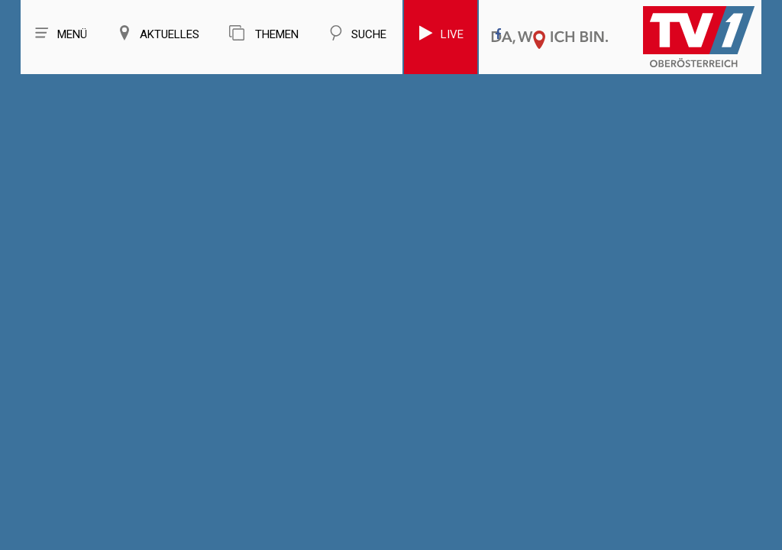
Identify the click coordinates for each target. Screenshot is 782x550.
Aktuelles (158, 33)
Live (441, 33)
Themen (264, 33)
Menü (60, 33)
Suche (357, 33)
